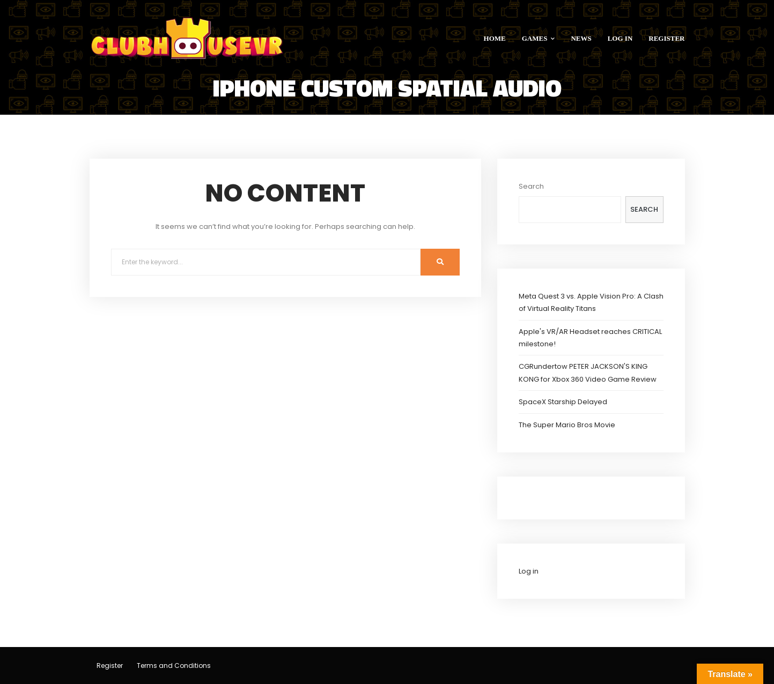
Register (110, 665)
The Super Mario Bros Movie (567, 425)
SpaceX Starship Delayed (563, 402)
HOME (495, 38)
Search (531, 186)
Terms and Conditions (174, 665)
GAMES (538, 38)
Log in (529, 571)
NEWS (581, 38)
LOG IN (620, 38)
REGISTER (666, 38)
